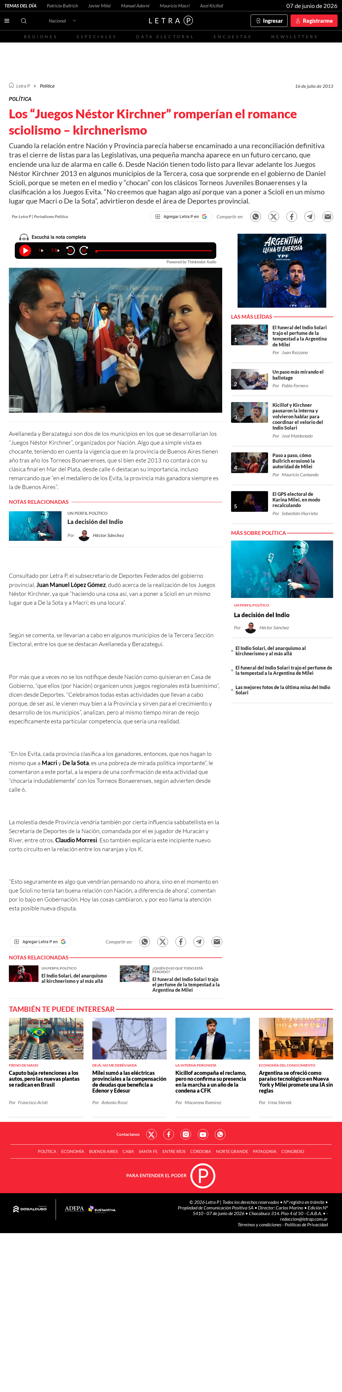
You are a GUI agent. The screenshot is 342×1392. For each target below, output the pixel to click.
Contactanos (128, 1134)
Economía (72, 1151)
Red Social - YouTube (203, 1134)
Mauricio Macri (175, 5)
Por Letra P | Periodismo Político (40, 216)
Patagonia (265, 1151)
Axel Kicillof (211, 5)
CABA (128, 1151)
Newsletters (294, 36)
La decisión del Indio (262, 614)
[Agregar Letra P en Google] (181, 216)
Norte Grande (232, 1151)
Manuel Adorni (135, 5)
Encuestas (233, 36)
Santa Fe (148, 1151)
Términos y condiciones (260, 1224)
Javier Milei (99, 5)
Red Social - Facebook (169, 1134)
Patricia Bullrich (62, 5)
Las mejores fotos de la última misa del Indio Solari (282, 689)
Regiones (41, 36)
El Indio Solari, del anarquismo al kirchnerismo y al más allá (270, 650)
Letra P (23, 85)
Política (47, 85)
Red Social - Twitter (151, 1134)
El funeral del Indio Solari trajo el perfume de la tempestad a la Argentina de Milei (283, 670)
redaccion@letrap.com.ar (304, 1219)
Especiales (97, 36)
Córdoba (200, 1151)
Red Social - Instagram (186, 1134)
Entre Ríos (173, 1151)
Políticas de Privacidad (306, 1224)
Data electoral (165, 36)
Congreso (292, 1151)
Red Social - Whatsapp (220, 1134)
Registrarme (318, 20)
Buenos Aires (103, 1151)
